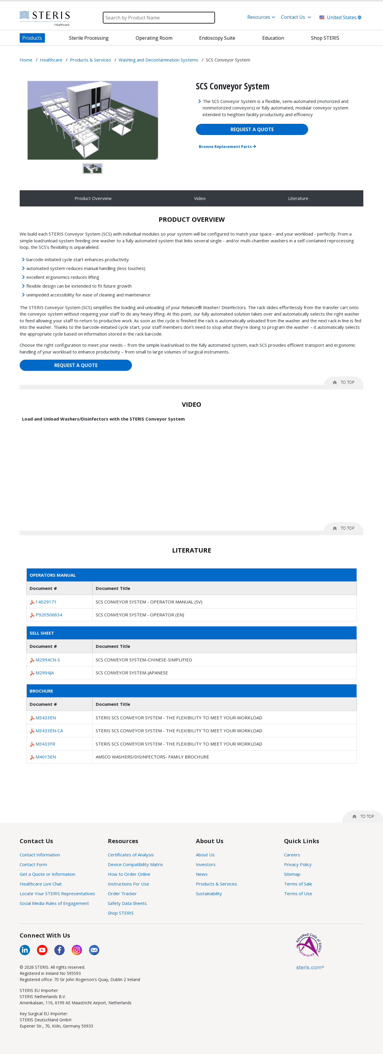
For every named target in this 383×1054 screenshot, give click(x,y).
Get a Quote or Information (47, 874)
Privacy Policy (298, 864)
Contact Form (33, 864)
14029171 (46, 602)
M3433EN (46, 718)
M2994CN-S (48, 660)
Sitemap (292, 874)
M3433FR (45, 744)
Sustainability (209, 893)
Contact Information (40, 855)
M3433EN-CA (49, 730)
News (202, 874)
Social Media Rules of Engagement (54, 903)
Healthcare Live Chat (41, 884)
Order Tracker (122, 893)
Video (200, 198)
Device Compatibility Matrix (135, 864)
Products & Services (216, 884)
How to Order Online (129, 874)
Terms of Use (298, 893)
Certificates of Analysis (131, 855)
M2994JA (45, 673)
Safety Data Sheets (127, 903)
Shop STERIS (121, 913)
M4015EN (46, 757)
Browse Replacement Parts (227, 146)
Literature (298, 198)
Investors (206, 864)
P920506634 (49, 615)
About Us (205, 855)
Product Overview (93, 198)
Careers (292, 855)
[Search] (159, 18)
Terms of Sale (298, 884)
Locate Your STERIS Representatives (57, 893)
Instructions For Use (128, 884)
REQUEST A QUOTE (252, 129)
